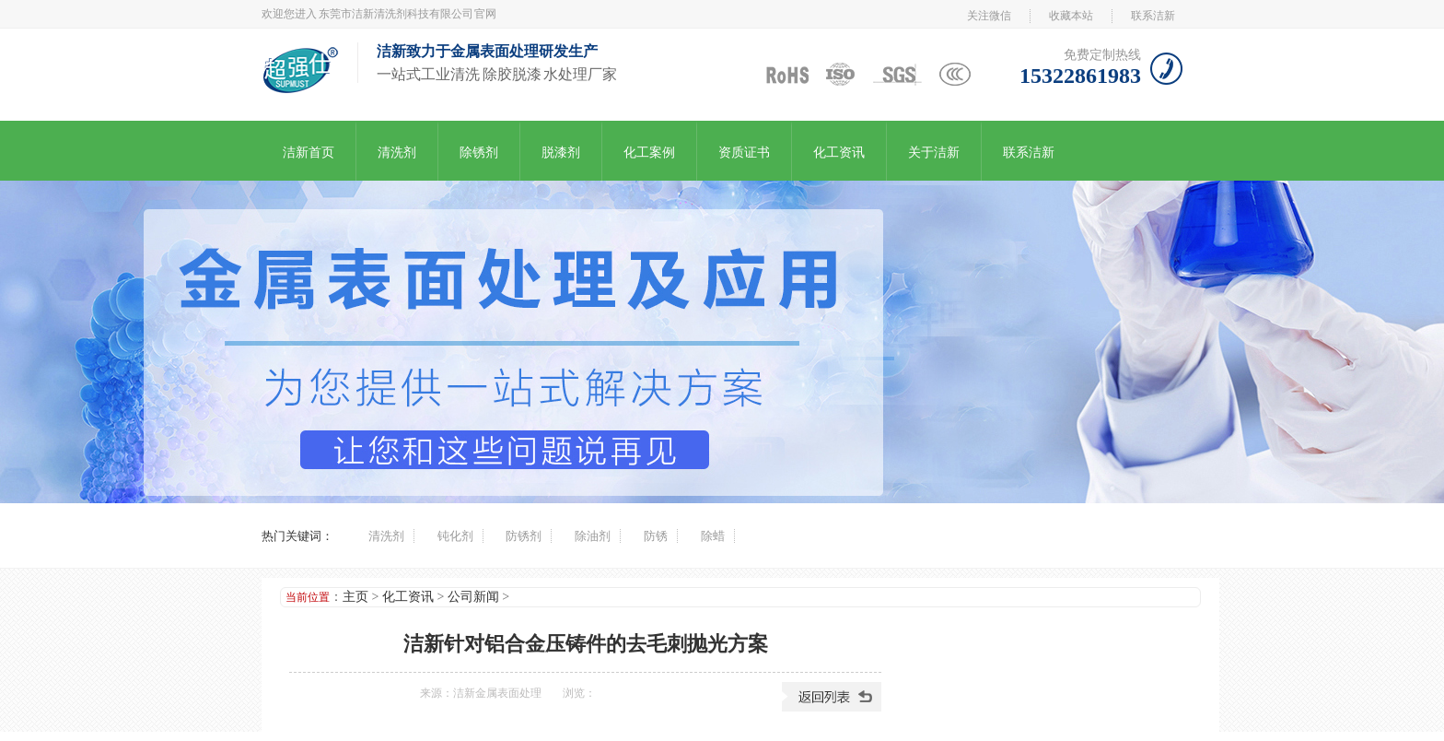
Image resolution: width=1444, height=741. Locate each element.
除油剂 (593, 536)
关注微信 (989, 15)
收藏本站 (1071, 15)
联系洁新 (1153, 15)
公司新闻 (473, 597)
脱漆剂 (561, 152)
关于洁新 (934, 152)
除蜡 (713, 536)
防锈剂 (524, 536)
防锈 (656, 536)
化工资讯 (839, 152)
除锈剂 (479, 152)
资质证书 (744, 152)
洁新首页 (308, 152)
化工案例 (649, 152)
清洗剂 (397, 152)
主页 (355, 597)
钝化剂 (455, 536)
